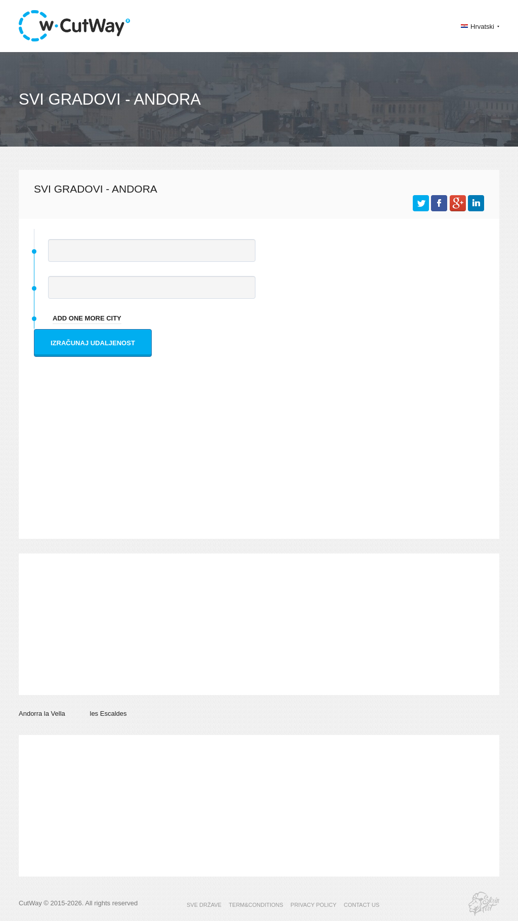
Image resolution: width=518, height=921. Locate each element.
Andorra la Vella (42, 713)
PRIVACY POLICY (313, 905)
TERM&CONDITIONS (256, 905)
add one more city (87, 318)
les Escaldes (108, 713)
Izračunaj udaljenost (93, 343)
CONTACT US (361, 905)
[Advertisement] (261, 458)
